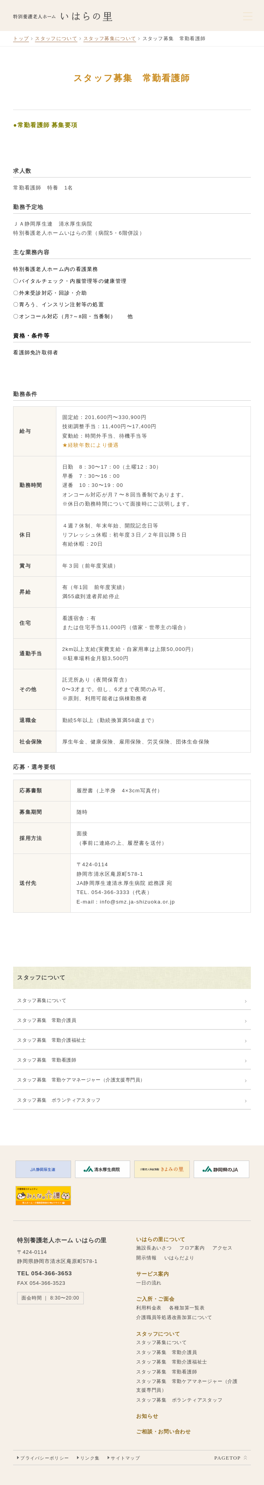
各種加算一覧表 (186, 1308)
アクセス (222, 1248)
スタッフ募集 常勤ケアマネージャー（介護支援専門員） (81, 1080)
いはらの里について (160, 1239)
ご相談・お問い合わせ (163, 1432)
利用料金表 (149, 1308)
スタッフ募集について (109, 38)
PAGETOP (228, 1458)
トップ (21, 38)
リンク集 (90, 1458)
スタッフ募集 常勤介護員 (46, 1020)
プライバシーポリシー (44, 1458)
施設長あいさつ (154, 1248)
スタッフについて (56, 38)
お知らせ (147, 1416)
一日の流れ (149, 1283)
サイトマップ (125, 1458)
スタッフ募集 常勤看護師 (46, 1060)
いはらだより (179, 1258)
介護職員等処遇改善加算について (174, 1317)
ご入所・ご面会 (155, 1299)
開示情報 (146, 1258)
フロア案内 (192, 1248)
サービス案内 (152, 1274)
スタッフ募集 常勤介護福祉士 (51, 1040)
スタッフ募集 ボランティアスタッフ (59, 1100)
